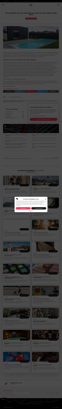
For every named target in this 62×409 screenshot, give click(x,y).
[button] (45, 199)
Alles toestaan (23, 208)
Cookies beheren (38, 208)
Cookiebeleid (30, 210)
